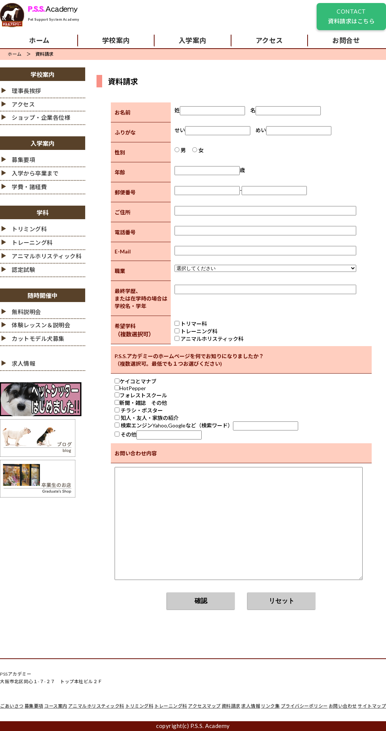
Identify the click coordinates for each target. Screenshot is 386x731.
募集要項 (23, 159)
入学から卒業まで (35, 173)
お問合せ (346, 40)
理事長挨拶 (26, 90)
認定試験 (23, 269)
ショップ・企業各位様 (41, 117)
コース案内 (55, 706)
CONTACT (351, 17)
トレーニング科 (32, 242)
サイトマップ (372, 706)
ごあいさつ (12, 706)
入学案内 (193, 40)
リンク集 (270, 706)
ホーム (39, 40)
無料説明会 (26, 311)
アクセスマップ (204, 706)
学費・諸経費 (29, 186)
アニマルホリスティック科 (46, 256)
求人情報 (23, 363)
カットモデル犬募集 (38, 338)
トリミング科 (29, 229)
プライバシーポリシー (304, 706)
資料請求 (231, 706)
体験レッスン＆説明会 (41, 325)
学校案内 (116, 40)
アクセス (269, 40)
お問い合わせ (343, 706)
